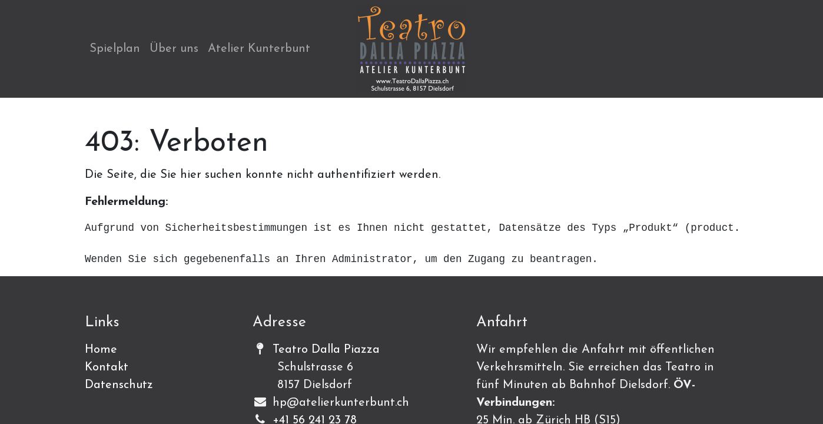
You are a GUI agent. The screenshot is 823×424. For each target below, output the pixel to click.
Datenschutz (119, 385)
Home (101, 350)
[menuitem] (115, 48)
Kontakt (106, 367)
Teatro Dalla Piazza (326, 350)
